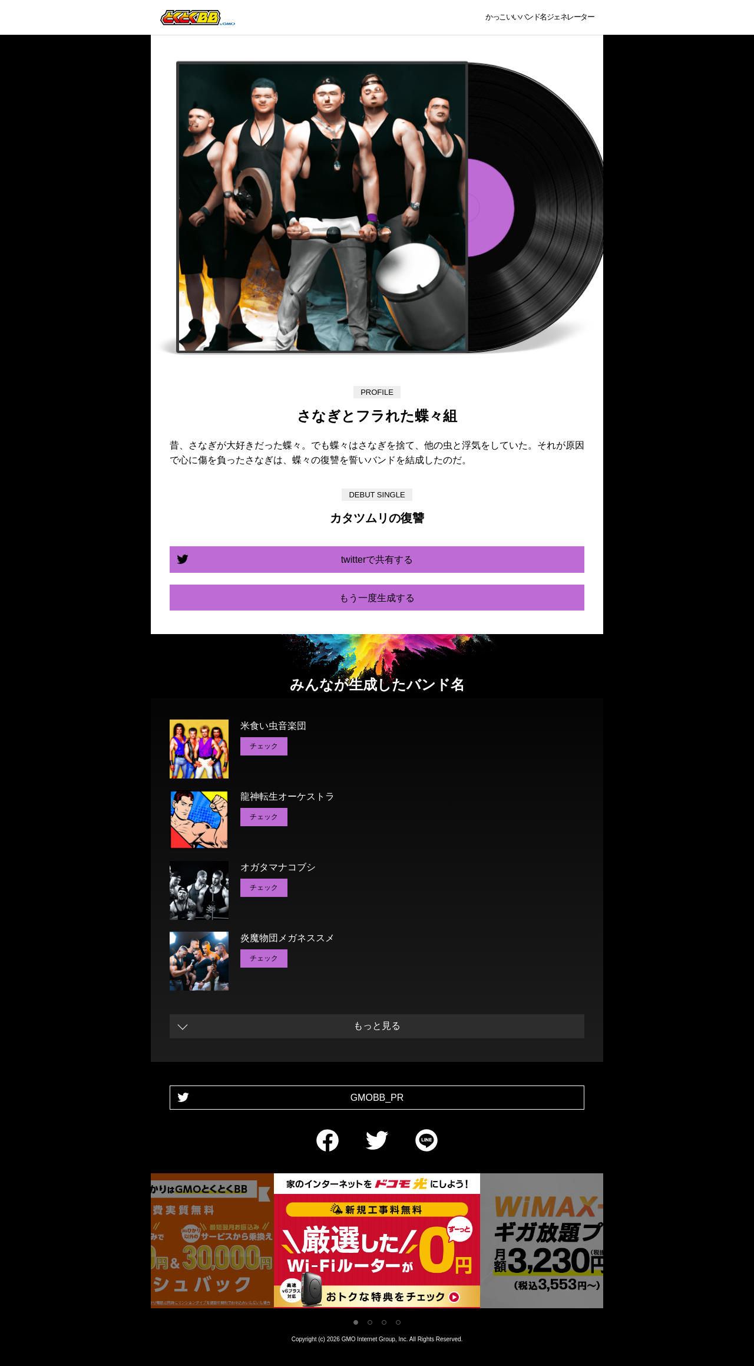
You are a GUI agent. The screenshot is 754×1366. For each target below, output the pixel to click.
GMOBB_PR (377, 1098)
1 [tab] (356, 1322)
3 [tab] (384, 1322)
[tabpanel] (377, 1243)
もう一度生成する (377, 598)
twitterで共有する (377, 560)
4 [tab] (398, 1322)
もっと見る (377, 1026)
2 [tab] (370, 1322)
